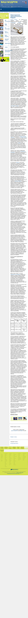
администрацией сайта (19, 472)
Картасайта (18, 448)
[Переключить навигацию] (1, 9)
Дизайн (23, 455)
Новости (10, 455)
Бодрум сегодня (13, 19)
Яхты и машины (6, 32)
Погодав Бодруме (2, 448)
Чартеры (6, 457)
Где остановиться (7, 21)
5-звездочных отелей (15, 22)
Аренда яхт (19, 457)
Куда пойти (6, 25)
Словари (10, 448)
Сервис (6, 47)
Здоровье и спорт (7, 40)
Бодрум (8, 6)
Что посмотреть (7, 28)
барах (17, 105)
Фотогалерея (7, 54)
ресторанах (13, 105)
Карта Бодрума (6, 36)
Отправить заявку (4, 6)
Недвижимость (7, 43)
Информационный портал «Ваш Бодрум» (13, 473)
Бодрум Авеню (23, 137)
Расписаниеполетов (6, 448)
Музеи (14, 455)
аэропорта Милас (18, 181)
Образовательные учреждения (7, 51)
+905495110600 (8, 4)
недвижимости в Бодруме (15, 274)
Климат (2, 457)
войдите (21, 430)
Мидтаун (12, 137)
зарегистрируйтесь (14, 430)
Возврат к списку (13, 436)
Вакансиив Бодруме (22, 448)
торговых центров (22, 136)
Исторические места (14, 443)
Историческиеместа (2, 450)
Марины (17, 162)
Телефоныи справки (14, 448)
